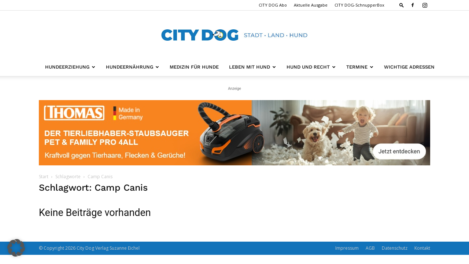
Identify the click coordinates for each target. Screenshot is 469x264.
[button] (401, 5)
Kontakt (422, 248)
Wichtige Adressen (409, 67)
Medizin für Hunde (194, 67)
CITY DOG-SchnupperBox (359, 5)
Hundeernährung (132, 67)
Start (43, 176)
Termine (359, 67)
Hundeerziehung (70, 67)
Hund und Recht (311, 67)
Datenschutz (394, 248)
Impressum (347, 248)
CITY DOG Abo (273, 5)
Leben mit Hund (252, 67)
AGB (370, 248)
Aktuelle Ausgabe (311, 5)
